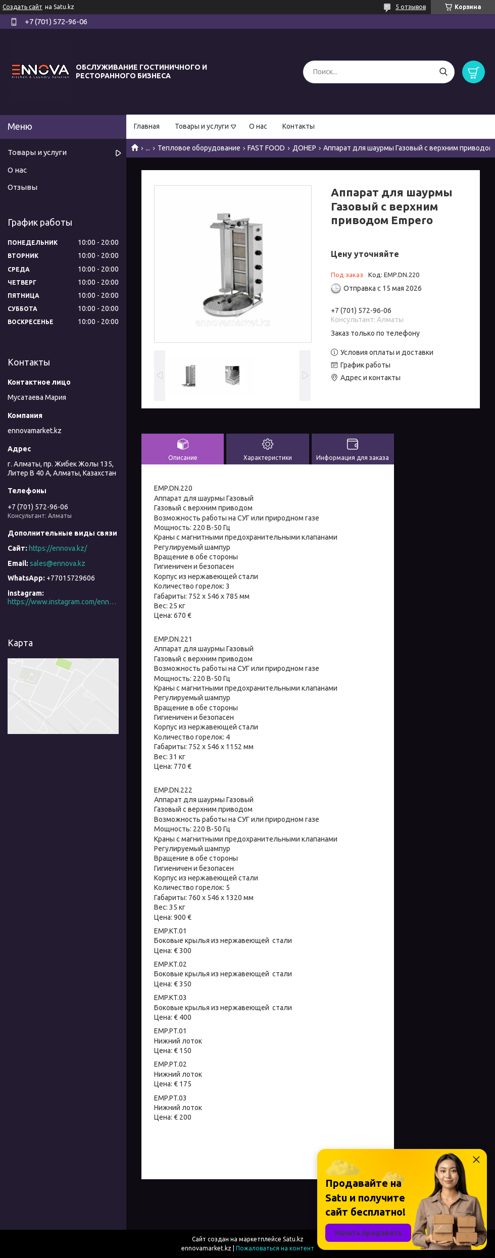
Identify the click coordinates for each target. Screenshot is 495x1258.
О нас (258, 126)
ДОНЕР (304, 148)
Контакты (298, 126)
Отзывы (22, 187)
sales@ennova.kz (57, 563)
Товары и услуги (202, 126)
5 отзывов (410, 7)
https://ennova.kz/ (58, 548)
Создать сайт (22, 7)
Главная (147, 126)
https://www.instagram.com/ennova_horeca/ (63, 602)
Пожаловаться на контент (275, 1248)
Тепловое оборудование (199, 148)
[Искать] (443, 72)
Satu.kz (293, 1239)
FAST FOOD (266, 148)
